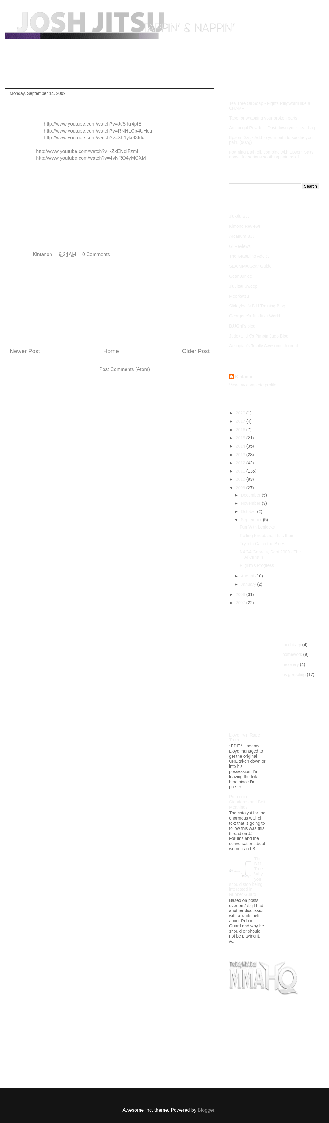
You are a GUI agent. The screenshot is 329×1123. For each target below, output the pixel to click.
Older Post (196, 351)
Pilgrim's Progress (257, 565)
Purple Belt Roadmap (62, 74)
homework (292, 654)
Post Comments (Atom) (124, 369)
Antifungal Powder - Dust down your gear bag (272, 127)
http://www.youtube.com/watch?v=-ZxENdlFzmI (87, 151)
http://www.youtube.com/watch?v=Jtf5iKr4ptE (93, 124)
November (251, 503)
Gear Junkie (240, 276)
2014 (241, 446)
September (252, 519)
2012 (241, 462)
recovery (290, 664)
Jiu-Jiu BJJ (239, 216)
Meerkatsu (239, 296)
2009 (241, 487)
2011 (241, 471)
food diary (291, 644)
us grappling (294, 674)
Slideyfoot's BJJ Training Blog (257, 305)
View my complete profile (252, 385)
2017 (241, 421)
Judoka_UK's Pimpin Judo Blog (258, 336)
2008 (241, 594)
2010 (241, 479)
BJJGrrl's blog (242, 326)
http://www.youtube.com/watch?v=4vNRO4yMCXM (91, 158)
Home (22, 74)
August (248, 576)
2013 (241, 454)
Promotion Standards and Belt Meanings (247, 801)
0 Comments (96, 254)
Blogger (206, 1110)
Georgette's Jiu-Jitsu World (254, 316)
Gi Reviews (240, 246)
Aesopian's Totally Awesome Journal (263, 345)
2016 (241, 429)
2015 (241, 437)
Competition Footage (118, 74)
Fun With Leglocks (257, 527)
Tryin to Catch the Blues (262, 543)
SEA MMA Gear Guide (250, 266)
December (251, 495)
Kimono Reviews (245, 226)
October (249, 511)
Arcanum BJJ (241, 236)
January (249, 584)
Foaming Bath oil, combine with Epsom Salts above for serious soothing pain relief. (271, 154)
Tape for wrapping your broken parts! (264, 118)
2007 (241, 602)
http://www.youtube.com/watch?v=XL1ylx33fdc (94, 137)
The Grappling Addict (249, 256)
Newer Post (25, 351)
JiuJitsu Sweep (243, 286)
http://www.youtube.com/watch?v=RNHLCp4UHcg (98, 130)
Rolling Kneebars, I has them (267, 535)
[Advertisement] (110, 312)
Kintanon (244, 376)
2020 (241, 413)
